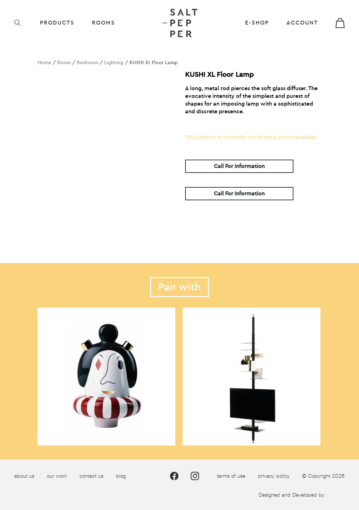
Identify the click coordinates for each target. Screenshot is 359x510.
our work (57, 476)
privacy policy (274, 476)
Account (302, 23)
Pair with (179, 287)
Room (64, 63)
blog (121, 476)
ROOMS (103, 23)
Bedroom (87, 63)
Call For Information (239, 166)
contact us (91, 476)
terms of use (231, 476)
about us (24, 476)
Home (44, 63)
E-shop (257, 23)
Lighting (113, 63)
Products (57, 23)
